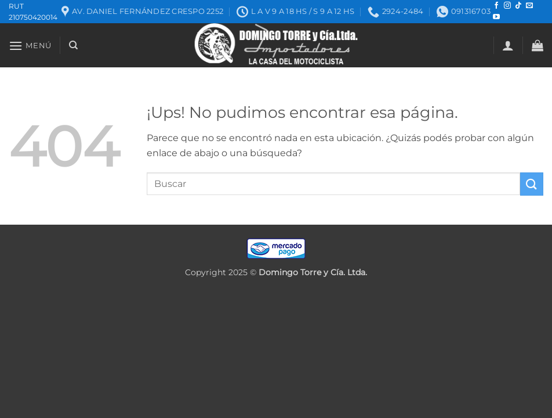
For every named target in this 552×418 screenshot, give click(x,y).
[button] (30, 45)
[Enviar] (531, 183)
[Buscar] (73, 45)
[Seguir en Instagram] (507, 6)
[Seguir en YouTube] (496, 17)
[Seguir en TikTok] (518, 6)
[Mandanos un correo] (529, 6)
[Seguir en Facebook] (496, 6)
